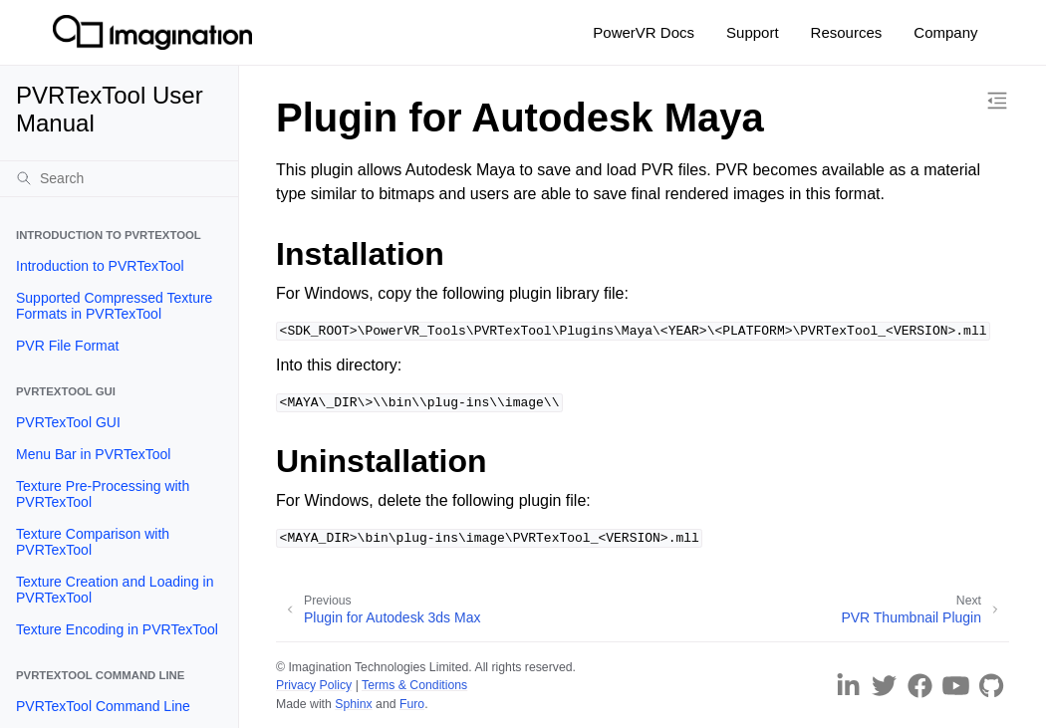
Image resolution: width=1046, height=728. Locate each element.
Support (752, 32)
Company (945, 32)
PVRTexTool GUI (68, 422)
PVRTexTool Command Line (103, 706)
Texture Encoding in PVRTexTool (117, 629)
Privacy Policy (314, 685)
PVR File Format (67, 346)
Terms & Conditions (414, 685)
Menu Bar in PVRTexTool (93, 454)
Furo (411, 704)
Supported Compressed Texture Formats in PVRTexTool (114, 306)
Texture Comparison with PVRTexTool (92, 542)
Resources (847, 32)
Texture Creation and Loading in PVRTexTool (114, 590)
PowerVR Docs (643, 32)
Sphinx (353, 704)
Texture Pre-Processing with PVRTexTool (102, 494)
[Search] (119, 178)
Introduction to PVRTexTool (100, 266)
